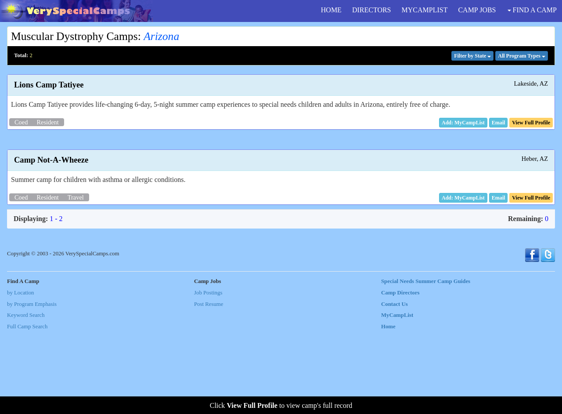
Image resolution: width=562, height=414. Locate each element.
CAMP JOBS (477, 10)
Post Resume (208, 385)
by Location (20, 374)
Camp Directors (400, 374)
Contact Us (394, 385)
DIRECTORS (371, 10)
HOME (331, 10)
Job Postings (208, 374)
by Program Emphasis (32, 385)
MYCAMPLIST (425, 10)
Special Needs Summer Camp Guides (425, 363)
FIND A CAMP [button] (532, 10)
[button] (498, 122)
